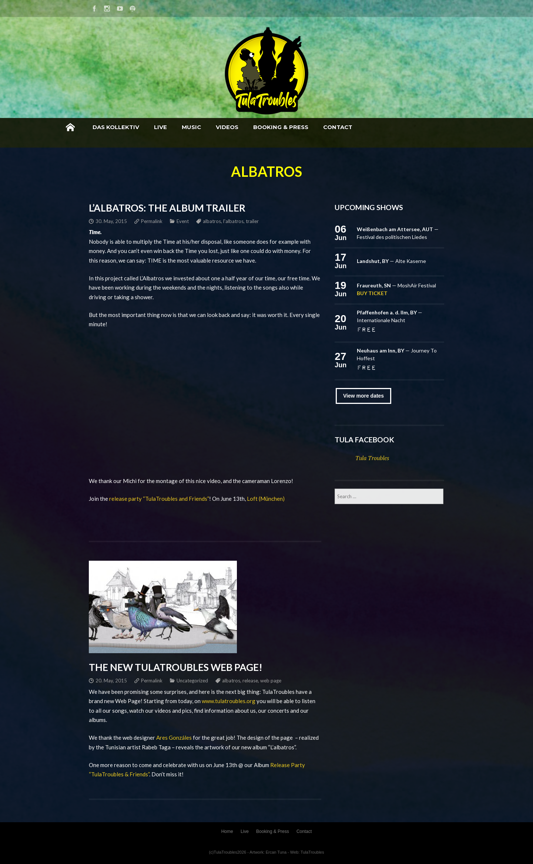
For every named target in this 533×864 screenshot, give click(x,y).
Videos (286, 127)
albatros (212, 221)
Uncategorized (192, 681)
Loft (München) (266, 498)
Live (219, 127)
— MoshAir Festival (396, 285)
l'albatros (233, 221)
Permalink (151, 221)
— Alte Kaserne (391, 261)
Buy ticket (372, 293)
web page (270, 681)
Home (129, 127)
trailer (252, 221)
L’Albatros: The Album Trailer (167, 208)
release (250, 681)
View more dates (363, 396)
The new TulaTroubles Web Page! (175, 667)
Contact (396, 127)
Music (250, 127)
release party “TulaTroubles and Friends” (159, 498)
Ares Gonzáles (174, 737)
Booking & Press (339, 127)
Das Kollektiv (174, 127)
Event (183, 221)
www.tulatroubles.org (228, 701)
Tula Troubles (372, 458)
